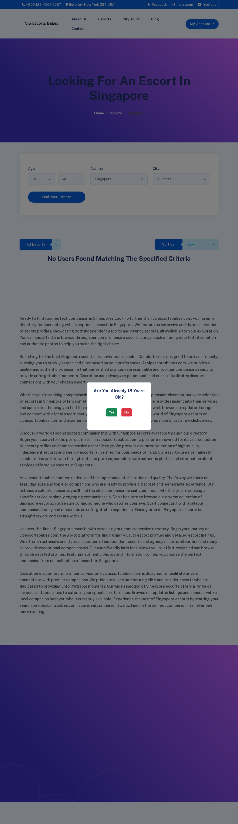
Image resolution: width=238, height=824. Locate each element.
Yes (111, 412)
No (126, 412)
